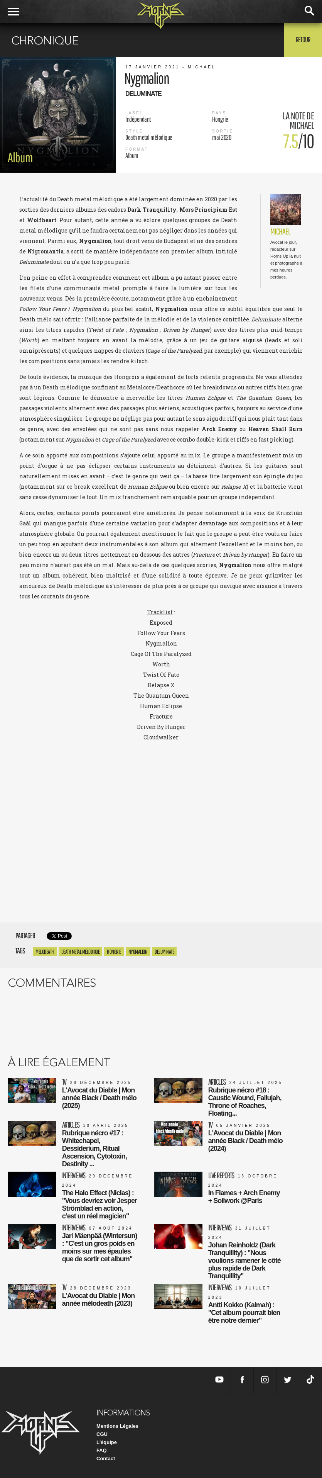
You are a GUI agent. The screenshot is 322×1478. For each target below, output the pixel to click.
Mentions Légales (117, 1426)
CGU (102, 1434)
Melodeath (44, 951)
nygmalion (138, 951)
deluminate (164, 951)
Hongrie (114, 951)
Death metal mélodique (80, 951)
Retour (303, 39)
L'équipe (106, 1442)
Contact (105, 1458)
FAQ (101, 1450)
